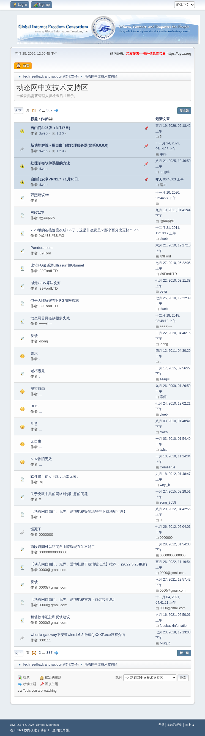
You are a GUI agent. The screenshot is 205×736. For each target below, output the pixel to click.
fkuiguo (165, 643)
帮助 (161, 724)
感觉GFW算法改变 (46, 283)
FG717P (37, 212)
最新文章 (162, 119)
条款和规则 (174, 724)
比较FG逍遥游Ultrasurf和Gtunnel (57, 265)
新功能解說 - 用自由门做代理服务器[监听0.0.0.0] (69, 145)
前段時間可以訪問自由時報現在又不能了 (63, 547)
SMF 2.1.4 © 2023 (22, 724)
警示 (34, 353)
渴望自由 (38, 388)
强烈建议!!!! (40, 195)
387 (50, 110)
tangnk (165, 172)
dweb (43, 133)
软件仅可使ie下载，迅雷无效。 (55, 476)
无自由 (36, 441)
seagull (165, 379)
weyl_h (165, 485)
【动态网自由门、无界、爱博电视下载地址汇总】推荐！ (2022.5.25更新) (89, 564)
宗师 (163, 397)
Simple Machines (47, 724)
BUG (35, 406)
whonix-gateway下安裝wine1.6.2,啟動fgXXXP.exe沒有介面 (78, 635)
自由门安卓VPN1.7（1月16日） (56, 179)
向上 (18, 653)
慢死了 (36, 529)
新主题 (184, 110)
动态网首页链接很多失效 (50, 318)
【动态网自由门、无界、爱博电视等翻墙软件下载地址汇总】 (79, 511)
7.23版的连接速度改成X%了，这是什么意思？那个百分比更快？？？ (85, 230)
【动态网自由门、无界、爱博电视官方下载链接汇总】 (73, 599)
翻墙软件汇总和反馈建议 (50, 617)
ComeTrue (167, 467)
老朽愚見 (38, 371)
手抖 (163, 154)
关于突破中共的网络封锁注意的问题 (59, 494)
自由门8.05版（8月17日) (50, 128)
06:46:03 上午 (169, 179)
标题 (34, 119)
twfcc (163, 450)
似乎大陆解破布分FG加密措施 (55, 300)
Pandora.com (41, 248)
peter (163, 291)
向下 (18, 110)
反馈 (34, 336)
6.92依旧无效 (41, 459)
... (44, 110)
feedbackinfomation (174, 626)
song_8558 (168, 502)
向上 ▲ (190, 724)
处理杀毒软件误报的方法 (50, 163)
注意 (34, 424)
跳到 (119, 677)
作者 (47, 119)
